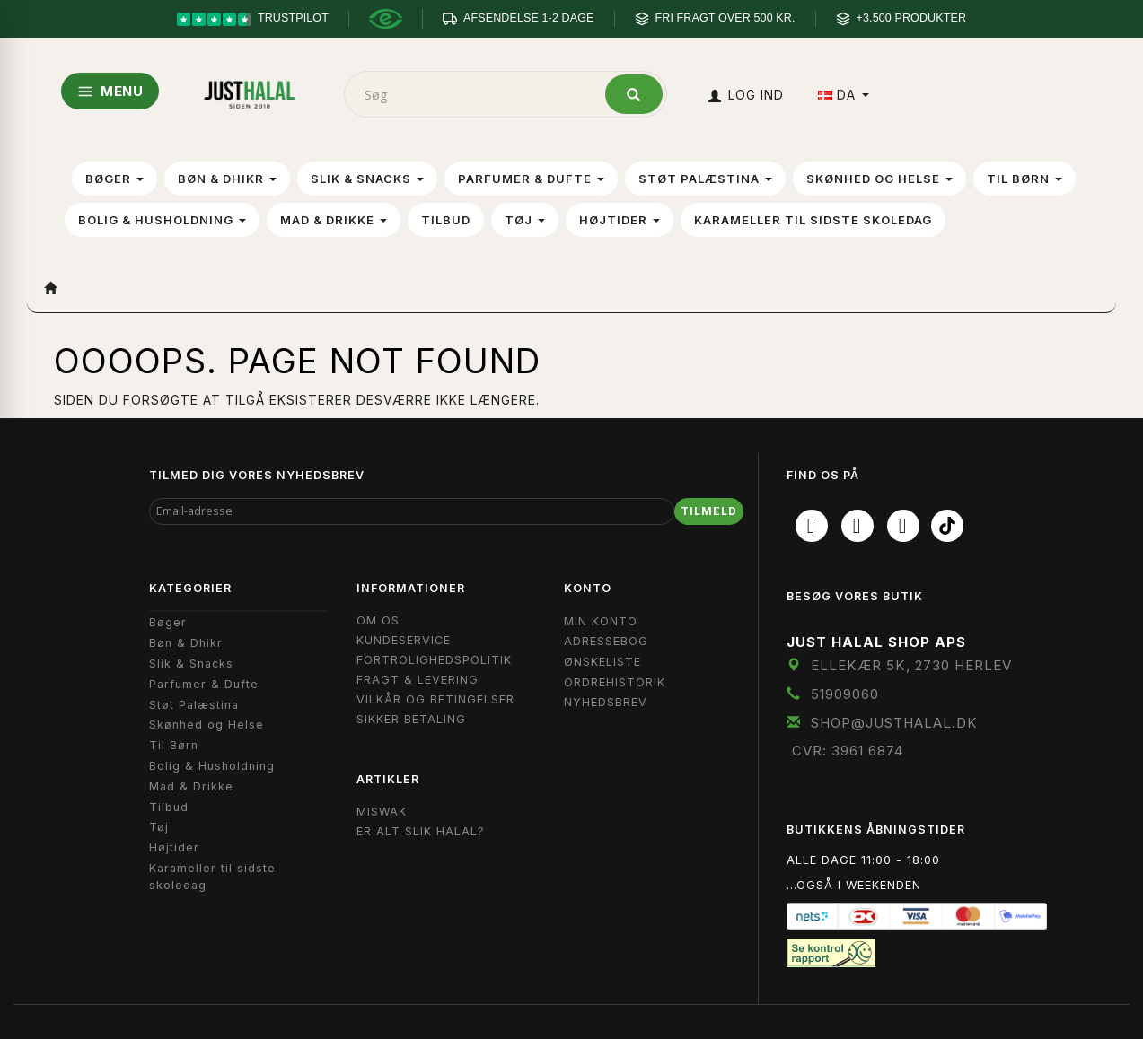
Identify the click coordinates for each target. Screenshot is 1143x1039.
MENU (110, 91)
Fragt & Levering (417, 679)
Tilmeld (709, 511)
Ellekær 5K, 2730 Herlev (911, 665)
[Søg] (634, 94)
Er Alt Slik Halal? (420, 831)
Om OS (378, 620)
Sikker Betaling (411, 719)
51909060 (845, 694)
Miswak (381, 811)
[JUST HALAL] (249, 91)
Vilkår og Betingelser (435, 699)
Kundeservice (403, 640)
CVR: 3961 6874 (847, 750)
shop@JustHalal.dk (894, 722)
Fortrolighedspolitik (434, 660)
